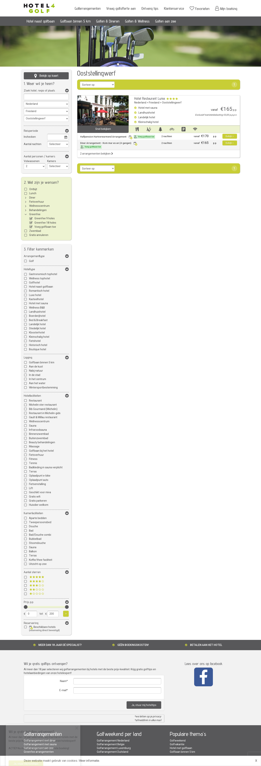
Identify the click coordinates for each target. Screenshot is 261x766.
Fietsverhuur (36, 202)
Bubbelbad (35, 539)
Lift (31, 488)
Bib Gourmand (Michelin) (43, 409)
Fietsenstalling (37, 484)
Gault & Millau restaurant (43, 417)
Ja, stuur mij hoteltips (143, 705)
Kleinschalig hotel (39, 337)
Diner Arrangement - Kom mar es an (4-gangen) (108, 145)
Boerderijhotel (37, 316)
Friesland (154, 103)
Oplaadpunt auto (38, 480)
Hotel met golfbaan (181, 748)
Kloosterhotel (37, 333)
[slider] (26, 607)
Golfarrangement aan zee (39, 748)
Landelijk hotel (37, 324)
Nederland (140, 103)
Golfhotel (34, 283)
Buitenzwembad (38, 438)
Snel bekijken (103, 129)
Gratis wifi (34, 497)
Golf (31, 261)
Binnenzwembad (39, 434)
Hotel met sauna (38, 303)
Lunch (32, 193)
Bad (31, 531)
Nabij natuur (36, 371)
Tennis (33, 463)
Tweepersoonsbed (40, 522)
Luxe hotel (35, 295)
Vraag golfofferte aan (121, 8)
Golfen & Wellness (137, 21)
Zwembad (35, 231)
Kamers (51, 161)
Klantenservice (174, 8)
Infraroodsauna (38, 430)
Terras (33, 472)
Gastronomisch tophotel (43, 274)
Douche (33, 526)
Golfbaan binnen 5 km (75, 21)
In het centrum (37, 379)
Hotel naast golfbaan (41, 21)
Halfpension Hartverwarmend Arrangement (117, 137)
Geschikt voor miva (40, 492)
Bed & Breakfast (38, 320)
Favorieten (200, 8)
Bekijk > (230, 136)
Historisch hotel (38, 345)
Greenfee (34, 214)
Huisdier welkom (38, 505)
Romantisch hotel (39, 291)
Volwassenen (32, 161)
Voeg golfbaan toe (45, 227)
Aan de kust (36, 367)
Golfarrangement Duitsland (112, 752)
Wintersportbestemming (43, 388)
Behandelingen (38, 210)
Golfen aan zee (165, 21)
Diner (32, 198)
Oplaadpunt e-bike (39, 476)
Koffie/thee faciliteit (40, 560)
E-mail (62, 690)
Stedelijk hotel (37, 328)
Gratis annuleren (38, 235)
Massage (34, 446)
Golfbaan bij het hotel (41, 451)
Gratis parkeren (38, 501)
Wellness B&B (37, 308)
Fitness (33, 459)
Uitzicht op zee (38, 564)
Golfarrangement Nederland (113, 741)
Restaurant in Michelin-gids (44, 413)
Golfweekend (178, 741)
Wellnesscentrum (39, 206)
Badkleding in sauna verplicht (46, 467)
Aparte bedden (38, 518)
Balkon (33, 551)
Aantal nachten (32, 144)
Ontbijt (33, 189)
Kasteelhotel (36, 299)
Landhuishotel (37, 312)
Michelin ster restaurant (43, 405)
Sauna (32, 426)
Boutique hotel (37, 349)
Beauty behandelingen (42, 442)
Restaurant (35, 401)
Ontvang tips (149, 8)
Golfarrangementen (88, 8)
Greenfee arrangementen (39, 752)
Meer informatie (89, 761)
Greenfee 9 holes (44, 218)
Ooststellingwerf (172, 103)
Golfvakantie (177, 744)
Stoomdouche (37, 543)
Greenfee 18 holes (45, 223)
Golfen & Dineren (107, 21)
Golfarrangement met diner (40, 741)
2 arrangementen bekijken (96, 154)
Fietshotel (35, 341)
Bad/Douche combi (40, 535)
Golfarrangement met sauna (40, 744)
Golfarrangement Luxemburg (114, 748)
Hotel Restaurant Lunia (149, 98)
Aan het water (37, 383)
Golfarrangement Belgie (111, 744)
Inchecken (30, 137)
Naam (63, 681)
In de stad (34, 375)
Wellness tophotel (39, 278)
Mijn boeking (226, 8)
